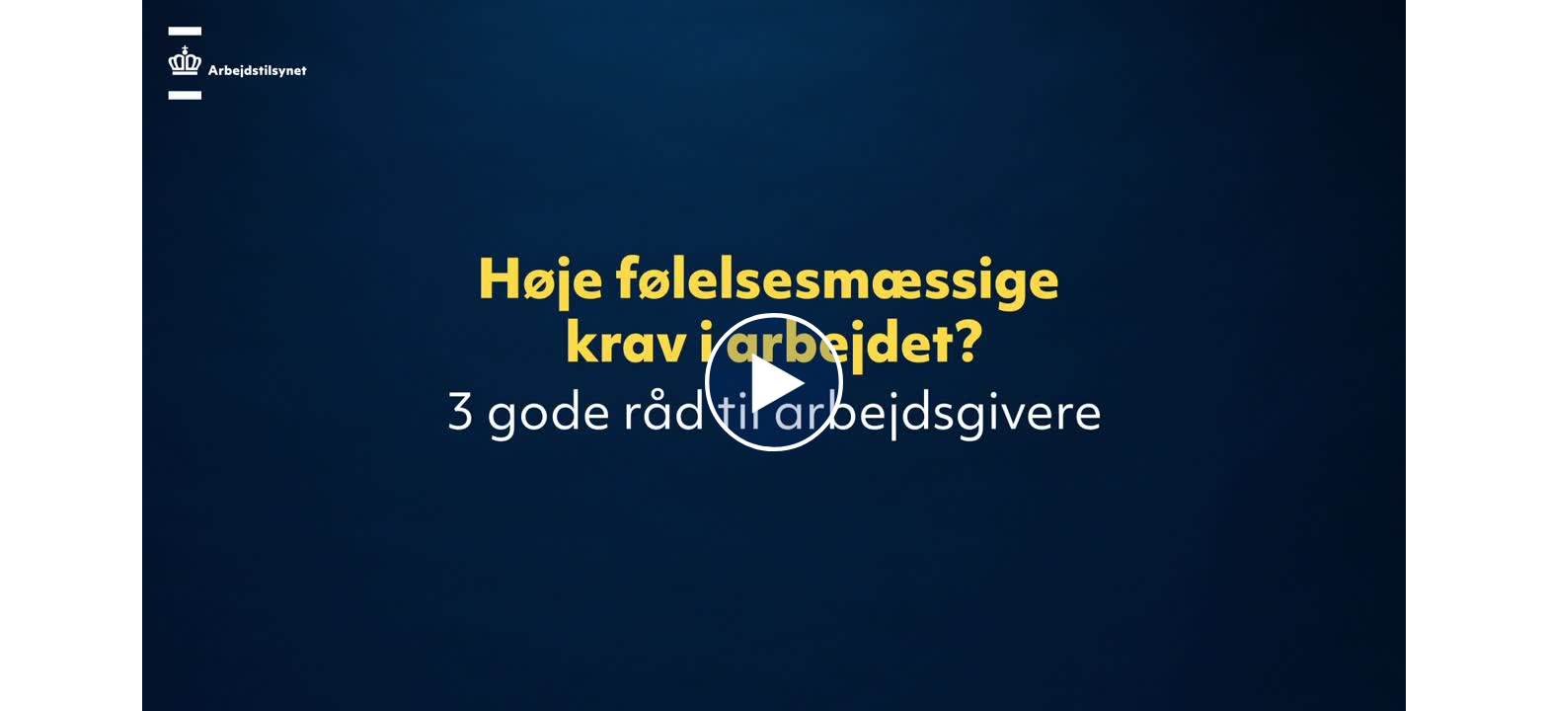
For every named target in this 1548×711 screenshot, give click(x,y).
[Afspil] (774, 446)
